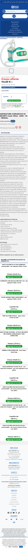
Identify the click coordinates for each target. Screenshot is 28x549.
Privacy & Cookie (15, 30)
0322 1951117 (15, 477)
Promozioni (15, 22)
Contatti (15, 34)
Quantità (5, 96)
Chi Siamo (15, 28)
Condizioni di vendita (15, 32)
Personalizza (15, 546)
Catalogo (15, 24)
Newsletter (15, 26)
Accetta (20, 546)
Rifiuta (10, 546)
